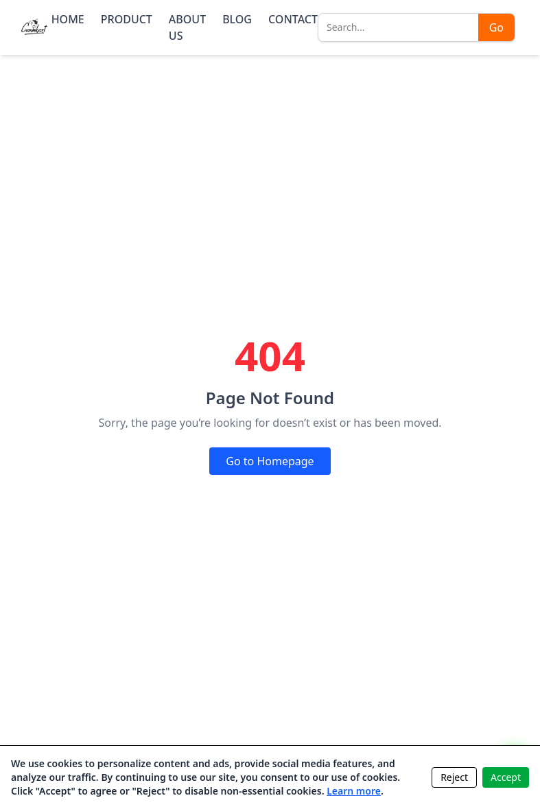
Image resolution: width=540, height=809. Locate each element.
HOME (67, 19)
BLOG (237, 19)
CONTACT (293, 19)
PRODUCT (126, 19)
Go (496, 27)
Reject (454, 777)
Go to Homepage (270, 461)
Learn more (354, 790)
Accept (506, 777)
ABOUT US (187, 27)
